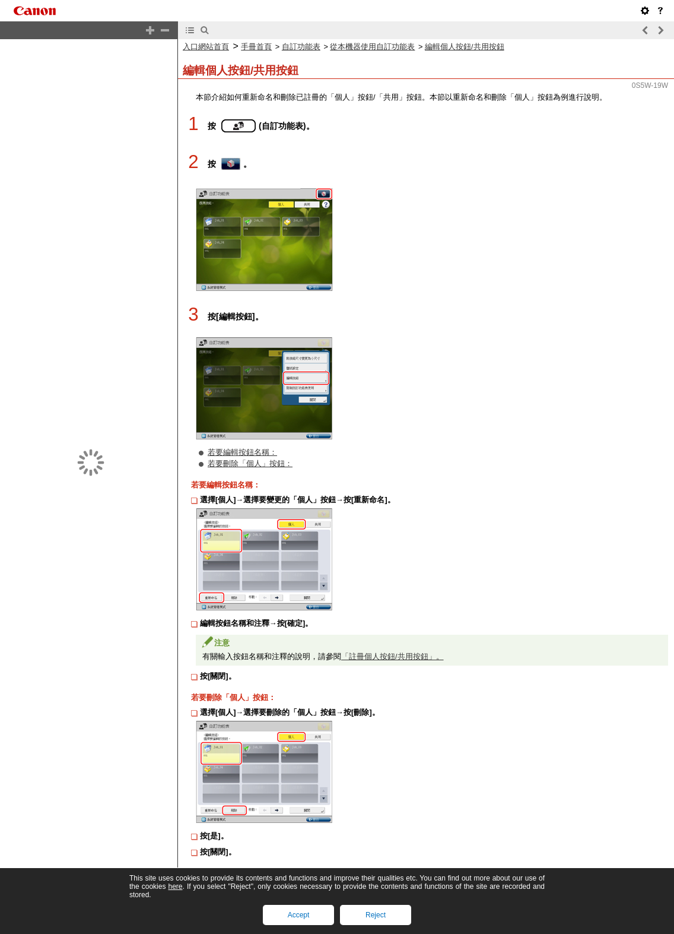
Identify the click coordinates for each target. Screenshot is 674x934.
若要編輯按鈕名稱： (242, 452)
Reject (375, 915)
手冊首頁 (256, 46)
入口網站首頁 (206, 46)
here (175, 886)
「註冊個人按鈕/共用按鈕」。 (392, 656)
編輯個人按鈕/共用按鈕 (464, 46)
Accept (299, 915)
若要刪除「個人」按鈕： (250, 463)
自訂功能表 (301, 46)
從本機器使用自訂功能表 (372, 46)
